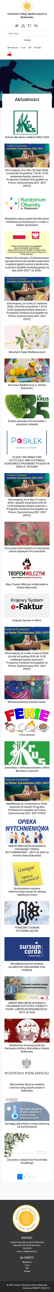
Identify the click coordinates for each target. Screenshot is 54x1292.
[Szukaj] (27, 33)
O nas (23, 47)
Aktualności (12, 47)
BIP (30, 47)
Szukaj (27, 40)
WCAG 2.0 (46, 1288)
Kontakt (37, 47)
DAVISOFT (36, 1288)
